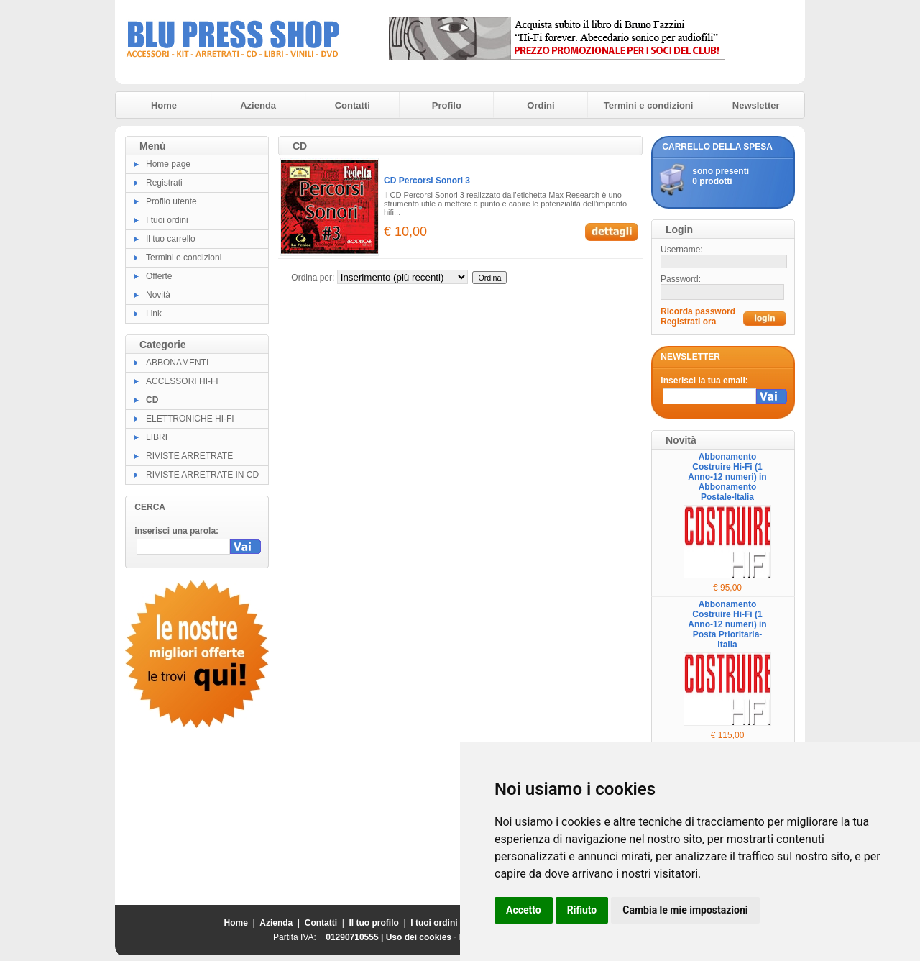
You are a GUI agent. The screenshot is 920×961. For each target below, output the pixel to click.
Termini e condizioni (649, 105)
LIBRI (156, 437)
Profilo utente (171, 201)
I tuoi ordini (167, 220)
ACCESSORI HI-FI (182, 381)
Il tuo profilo (374, 923)
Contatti (352, 105)
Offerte (159, 276)
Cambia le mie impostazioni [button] (685, 910)
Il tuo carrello (171, 239)
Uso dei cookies (418, 937)
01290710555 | (355, 937)
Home (164, 105)
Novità (158, 295)
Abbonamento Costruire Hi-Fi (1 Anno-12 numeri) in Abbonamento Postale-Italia (727, 477)
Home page (168, 164)
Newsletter (756, 105)
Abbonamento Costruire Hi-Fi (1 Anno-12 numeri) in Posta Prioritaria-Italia (727, 624)
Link (154, 314)
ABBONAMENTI (177, 362)
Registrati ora (688, 321)
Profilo (446, 105)
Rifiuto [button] (582, 910)
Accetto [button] (523, 910)
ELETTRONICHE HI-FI (190, 419)
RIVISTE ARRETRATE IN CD (202, 475)
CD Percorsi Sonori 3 (427, 181)
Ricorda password (698, 311)
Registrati (164, 183)
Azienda (258, 105)
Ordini (540, 105)
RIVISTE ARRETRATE (189, 456)
